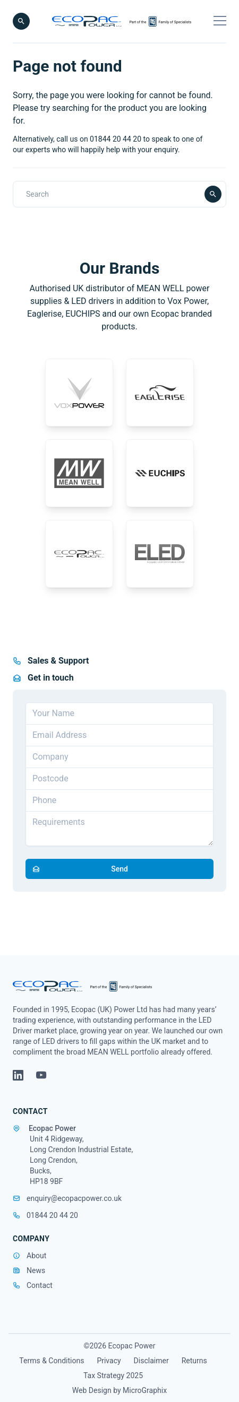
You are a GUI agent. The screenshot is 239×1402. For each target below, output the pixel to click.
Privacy (109, 1360)
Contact (40, 1285)
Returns (194, 1360)
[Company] (119, 757)
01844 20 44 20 (45, 1215)
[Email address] (119, 735)
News (36, 1270)
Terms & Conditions (51, 1360)
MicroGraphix (145, 1390)
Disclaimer (151, 1360)
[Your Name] (119, 713)
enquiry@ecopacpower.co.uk (67, 1198)
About (36, 1255)
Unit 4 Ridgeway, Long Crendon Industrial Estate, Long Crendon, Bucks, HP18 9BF (81, 1160)
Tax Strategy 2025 (113, 1375)
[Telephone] (119, 800)
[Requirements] (119, 828)
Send (77, 868)
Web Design (92, 1390)
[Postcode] (119, 779)
